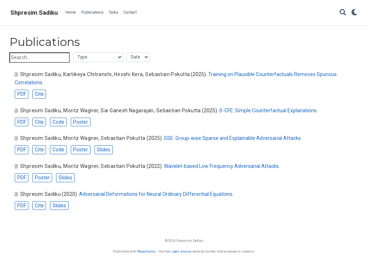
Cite (39, 94)
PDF (21, 94)
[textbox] (39, 57)
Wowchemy (146, 251)
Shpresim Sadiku (34, 12)
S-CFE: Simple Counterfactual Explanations (268, 110)
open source (182, 251)
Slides (103, 149)
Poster (80, 122)
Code (58, 122)
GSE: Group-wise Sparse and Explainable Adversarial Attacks (232, 138)
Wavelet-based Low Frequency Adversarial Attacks (221, 166)
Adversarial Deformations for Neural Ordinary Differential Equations (156, 194)
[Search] (343, 13)
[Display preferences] (354, 13)
